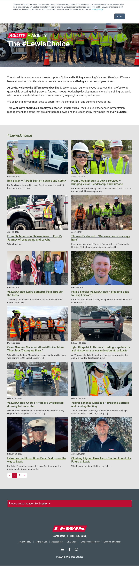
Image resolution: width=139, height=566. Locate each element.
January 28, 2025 (78, 454)
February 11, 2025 (78, 343)
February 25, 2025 (14, 398)
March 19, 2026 (13, 176)
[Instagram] (76, 549)
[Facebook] (69, 549)
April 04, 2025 (76, 232)
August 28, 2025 (78, 176)
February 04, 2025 (14, 454)
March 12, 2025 (77, 287)
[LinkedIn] (62, 549)
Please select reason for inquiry (30, 503)
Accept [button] (119, 16)
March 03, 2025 (13, 343)
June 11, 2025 (13, 232)
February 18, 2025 (78, 398)
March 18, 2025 (13, 287)
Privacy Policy (97, 10)
